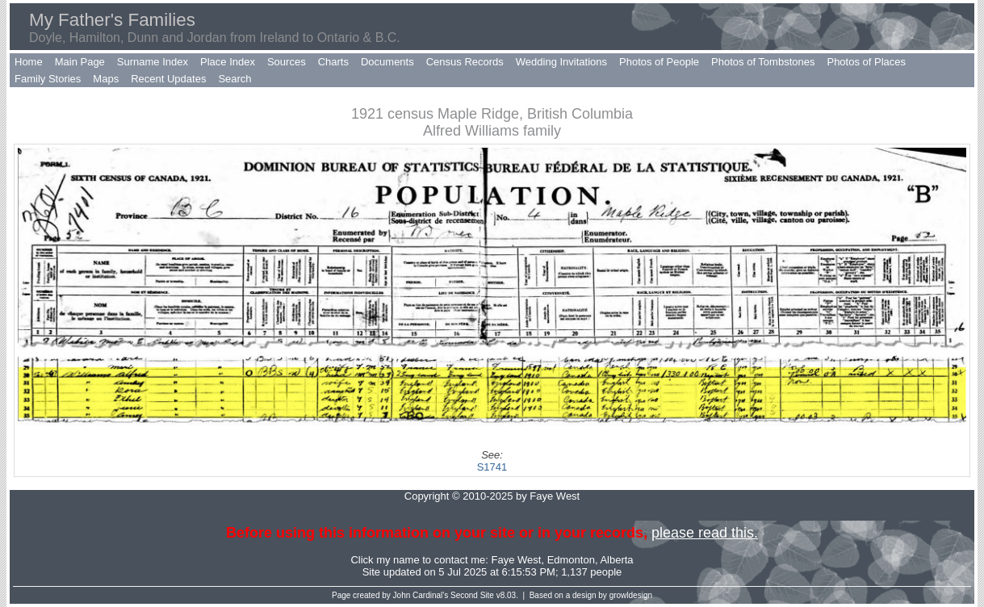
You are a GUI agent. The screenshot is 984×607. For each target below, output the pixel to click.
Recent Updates (168, 79)
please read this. (704, 533)
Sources (286, 62)
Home (29, 62)
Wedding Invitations (561, 62)
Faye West (517, 560)
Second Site (472, 595)
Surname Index (152, 62)
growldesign (630, 595)
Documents (387, 62)
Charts (333, 62)
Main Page (80, 62)
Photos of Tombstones (762, 62)
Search (234, 79)
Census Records (465, 62)
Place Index (227, 62)
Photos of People (659, 62)
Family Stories (48, 79)
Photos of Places (866, 62)
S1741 (492, 467)
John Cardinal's (421, 595)
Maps (106, 79)
